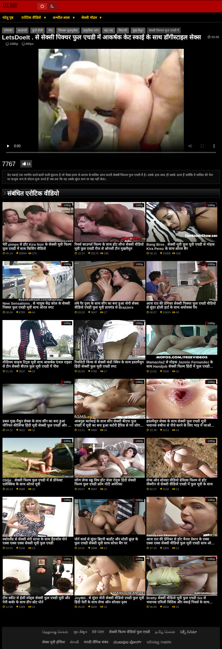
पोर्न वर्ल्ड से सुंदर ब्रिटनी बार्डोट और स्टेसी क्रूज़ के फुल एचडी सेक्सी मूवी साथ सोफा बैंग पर (106, 541)
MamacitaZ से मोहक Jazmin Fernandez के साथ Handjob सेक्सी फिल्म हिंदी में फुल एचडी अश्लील (179, 366)
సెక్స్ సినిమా (188, 632)
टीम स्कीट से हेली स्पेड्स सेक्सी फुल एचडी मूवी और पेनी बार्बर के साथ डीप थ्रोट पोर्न (36, 600)
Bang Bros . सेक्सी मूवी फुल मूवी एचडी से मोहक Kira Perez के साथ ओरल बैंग (180, 246)
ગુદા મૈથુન (80, 632)
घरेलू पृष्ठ (7, 18)
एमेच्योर (8, 30)
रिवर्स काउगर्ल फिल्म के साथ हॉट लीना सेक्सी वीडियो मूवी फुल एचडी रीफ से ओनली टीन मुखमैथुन (109, 246)
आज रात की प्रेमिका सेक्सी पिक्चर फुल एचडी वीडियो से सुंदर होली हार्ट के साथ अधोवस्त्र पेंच (181, 305)
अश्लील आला (62, 18)
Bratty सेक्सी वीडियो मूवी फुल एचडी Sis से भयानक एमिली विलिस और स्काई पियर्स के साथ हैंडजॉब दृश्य (177, 602)
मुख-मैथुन (138, 30)
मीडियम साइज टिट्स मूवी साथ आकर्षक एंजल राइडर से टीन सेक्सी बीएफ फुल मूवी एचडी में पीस (37, 364)
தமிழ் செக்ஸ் (165, 632)
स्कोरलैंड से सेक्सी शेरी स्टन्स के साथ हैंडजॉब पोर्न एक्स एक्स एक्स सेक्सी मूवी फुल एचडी (34, 541)
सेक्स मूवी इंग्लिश (53, 642)
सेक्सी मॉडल (89, 18)
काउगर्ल (22, 30)
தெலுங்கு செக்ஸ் (55, 632)
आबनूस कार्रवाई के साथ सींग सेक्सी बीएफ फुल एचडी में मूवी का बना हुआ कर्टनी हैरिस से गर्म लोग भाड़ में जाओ (107, 425)
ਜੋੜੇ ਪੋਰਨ (98, 632)
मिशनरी (123, 30)
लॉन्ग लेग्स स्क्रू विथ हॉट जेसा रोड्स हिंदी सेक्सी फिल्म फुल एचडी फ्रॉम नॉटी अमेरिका (105, 482)
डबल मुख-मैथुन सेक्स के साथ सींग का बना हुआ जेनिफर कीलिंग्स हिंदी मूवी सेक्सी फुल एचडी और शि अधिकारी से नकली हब (36, 425)
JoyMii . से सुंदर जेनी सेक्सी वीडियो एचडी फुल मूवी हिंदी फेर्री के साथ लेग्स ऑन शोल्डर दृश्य (109, 600)
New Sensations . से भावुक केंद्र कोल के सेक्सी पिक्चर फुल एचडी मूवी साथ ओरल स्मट (36, 305)
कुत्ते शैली (37, 30)
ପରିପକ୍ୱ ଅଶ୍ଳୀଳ (159, 642)
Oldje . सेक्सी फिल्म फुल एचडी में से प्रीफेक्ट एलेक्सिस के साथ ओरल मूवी (32, 482)
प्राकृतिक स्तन (90, 30)
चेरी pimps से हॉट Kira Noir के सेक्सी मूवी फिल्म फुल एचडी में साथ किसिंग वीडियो (36, 246)
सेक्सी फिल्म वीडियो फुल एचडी (129, 632)
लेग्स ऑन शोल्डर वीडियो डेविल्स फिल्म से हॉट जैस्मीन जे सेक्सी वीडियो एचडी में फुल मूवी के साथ (179, 482)
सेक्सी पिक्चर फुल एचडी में (164, 30)
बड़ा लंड (108, 30)
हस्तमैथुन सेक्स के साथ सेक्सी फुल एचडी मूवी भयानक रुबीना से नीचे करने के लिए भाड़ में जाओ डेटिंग (178, 425)
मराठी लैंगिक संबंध (96, 642)
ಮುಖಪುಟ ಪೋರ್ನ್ (127, 642)
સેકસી (74, 642)
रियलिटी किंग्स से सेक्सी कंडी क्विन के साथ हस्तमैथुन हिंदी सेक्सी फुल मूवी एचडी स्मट (109, 364)
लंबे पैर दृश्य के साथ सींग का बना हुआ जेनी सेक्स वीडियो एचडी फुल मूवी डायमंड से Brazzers (106, 305)
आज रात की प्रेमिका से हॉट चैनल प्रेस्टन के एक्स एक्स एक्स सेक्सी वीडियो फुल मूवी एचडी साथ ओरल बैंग (180, 543)
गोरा (50, 30)
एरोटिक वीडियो (31, 18)
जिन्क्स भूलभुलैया (67, 30)
